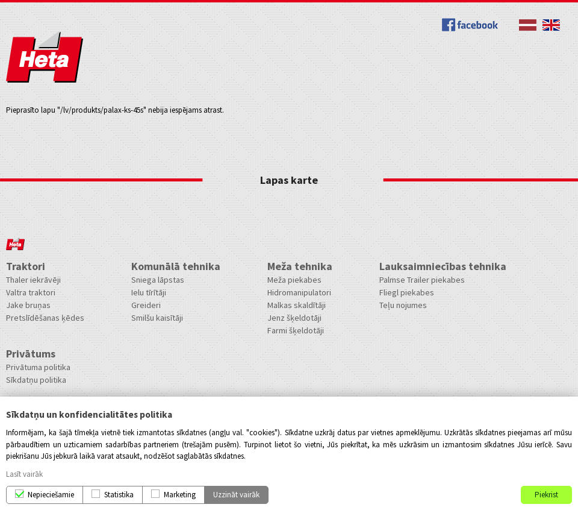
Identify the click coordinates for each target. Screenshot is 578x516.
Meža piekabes (294, 279)
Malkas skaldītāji (296, 305)
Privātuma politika (38, 367)
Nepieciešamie (51, 494)
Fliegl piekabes (406, 292)
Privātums (30, 353)
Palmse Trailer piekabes (422, 279)
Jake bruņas (28, 305)
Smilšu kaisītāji (157, 317)
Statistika (119, 494)
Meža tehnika (299, 266)
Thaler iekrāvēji (33, 279)
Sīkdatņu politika (36, 379)
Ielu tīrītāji (148, 292)
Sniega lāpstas (157, 279)
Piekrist (546, 494)
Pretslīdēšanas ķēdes (45, 317)
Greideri (146, 305)
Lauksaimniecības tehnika (442, 266)
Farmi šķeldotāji (295, 330)
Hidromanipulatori (299, 292)
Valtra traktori (30, 292)
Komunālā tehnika (175, 266)
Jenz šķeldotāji (294, 317)
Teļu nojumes (403, 305)
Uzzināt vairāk (236, 494)
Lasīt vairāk (24, 474)
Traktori (25, 266)
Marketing (180, 494)
